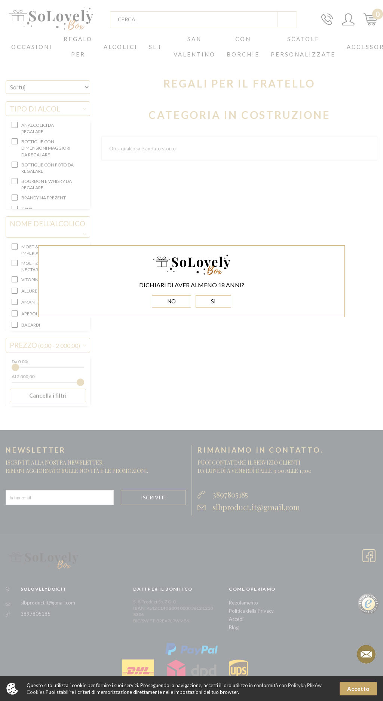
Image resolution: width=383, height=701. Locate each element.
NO (171, 301)
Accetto (358, 688)
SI (213, 301)
